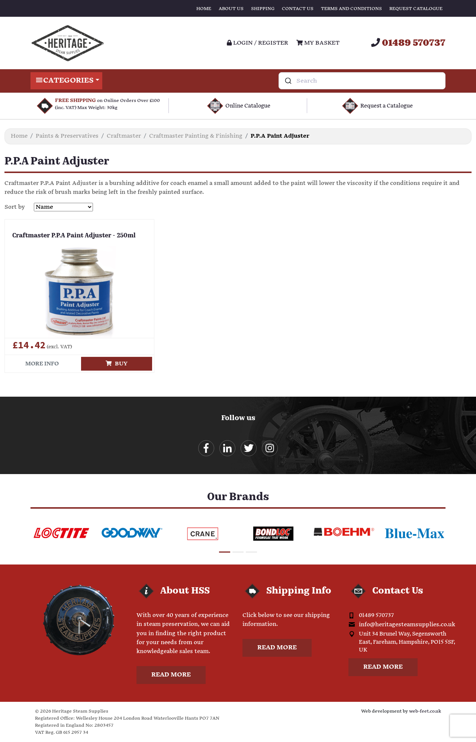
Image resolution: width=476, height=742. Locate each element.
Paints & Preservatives (67, 136)
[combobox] (362, 80)
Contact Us (297, 9)
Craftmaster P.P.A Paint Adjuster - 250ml (74, 236)
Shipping (262, 9)
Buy (117, 364)
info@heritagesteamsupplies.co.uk (407, 624)
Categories (66, 81)
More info (42, 364)
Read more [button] (171, 674)
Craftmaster (124, 136)
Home (203, 9)
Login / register (257, 43)
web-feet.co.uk (425, 711)
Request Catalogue (416, 9)
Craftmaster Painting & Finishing (195, 136)
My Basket (318, 43)
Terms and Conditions (351, 9)
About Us (231, 9)
